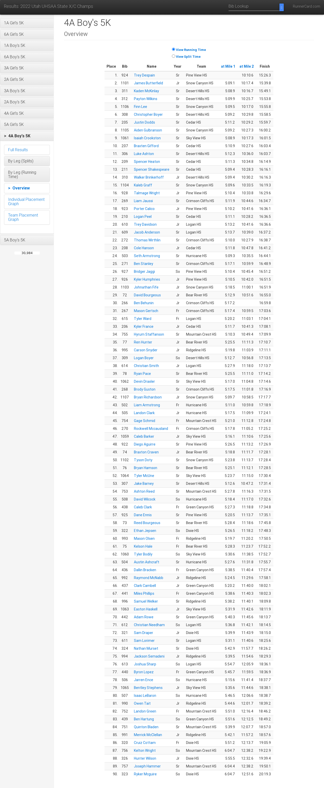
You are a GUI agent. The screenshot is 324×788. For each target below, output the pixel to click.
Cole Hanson (144, 248)
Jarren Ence (143, 680)
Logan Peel (143, 216)
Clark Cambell (145, 585)
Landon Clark (144, 413)
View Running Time (191, 50)
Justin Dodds (144, 122)
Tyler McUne (144, 475)
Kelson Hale (143, 546)
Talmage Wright (147, 193)
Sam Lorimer (144, 640)
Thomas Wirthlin (147, 240)
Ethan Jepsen (145, 530)
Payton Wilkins (145, 99)
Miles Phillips (144, 593)
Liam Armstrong (147, 405)
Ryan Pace (142, 373)
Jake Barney (144, 483)
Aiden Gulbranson (148, 130)
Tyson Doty (143, 460)
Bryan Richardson (148, 397)
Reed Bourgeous (147, 523)
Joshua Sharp (145, 664)
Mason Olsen (144, 538)
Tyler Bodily (143, 554)
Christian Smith (146, 365)
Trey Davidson (145, 224)
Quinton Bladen (146, 727)
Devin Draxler (144, 381)
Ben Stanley (143, 263)
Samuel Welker (146, 601)
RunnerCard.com (306, 6)
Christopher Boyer (148, 114)
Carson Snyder (145, 350)
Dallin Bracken (145, 570)
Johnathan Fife (146, 287)
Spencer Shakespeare (151, 169)
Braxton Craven (146, 452)
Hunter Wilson (145, 758)
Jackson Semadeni (149, 656)
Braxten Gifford (146, 146)
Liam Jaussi (143, 201)
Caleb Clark (143, 507)
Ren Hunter (143, 342)
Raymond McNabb (148, 577)
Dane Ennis (143, 515)
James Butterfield (148, 83)
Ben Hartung (144, 719)
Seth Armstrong (147, 256)
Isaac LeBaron (145, 695)
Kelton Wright (145, 750)
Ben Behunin (144, 303)
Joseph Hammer (147, 766)
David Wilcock (144, 499)
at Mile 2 (246, 66)
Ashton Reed (144, 491)
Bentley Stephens (148, 687)
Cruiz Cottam (145, 742)
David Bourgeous (147, 295)
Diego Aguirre (144, 444)
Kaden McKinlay (146, 91)
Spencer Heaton (147, 161)
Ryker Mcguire (145, 774)
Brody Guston (144, 389)
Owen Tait (142, 703)
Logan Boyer (144, 358)
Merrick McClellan (148, 735)
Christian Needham (149, 625)
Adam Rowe (143, 617)
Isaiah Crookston (147, 138)
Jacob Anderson (147, 232)
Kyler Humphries (147, 279)
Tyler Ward (142, 318)
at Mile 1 (228, 66)
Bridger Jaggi (144, 271)
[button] (27, 23)
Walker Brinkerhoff (149, 177)
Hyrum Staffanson (149, 334)
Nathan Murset (146, 648)
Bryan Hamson (145, 468)
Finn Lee (140, 106)
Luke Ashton (144, 153)
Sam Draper (143, 632)
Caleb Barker (144, 436)
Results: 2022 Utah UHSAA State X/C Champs (48, 6)
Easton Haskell (145, 609)
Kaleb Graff (143, 185)
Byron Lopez (144, 672)
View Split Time (188, 56)
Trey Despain (144, 75)
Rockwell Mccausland (151, 428)
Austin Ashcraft (146, 562)
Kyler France (143, 326)
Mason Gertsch (146, 311)
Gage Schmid (144, 420)
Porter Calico (144, 208)
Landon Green (145, 711)
